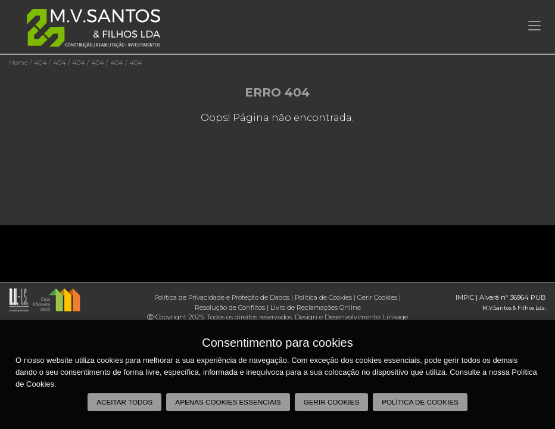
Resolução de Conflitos (230, 307)
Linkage (395, 317)
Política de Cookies (323, 297)
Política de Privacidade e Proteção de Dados (221, 297)
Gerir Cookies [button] (332, 402)
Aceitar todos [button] (124, 402)
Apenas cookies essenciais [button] (227, 402)
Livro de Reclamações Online (315, 307)
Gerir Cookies (377, 297)
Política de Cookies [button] (420, 402)
